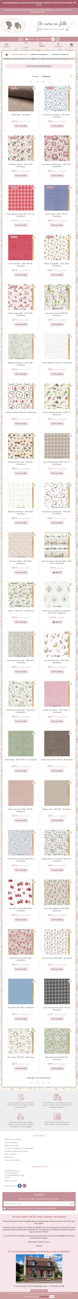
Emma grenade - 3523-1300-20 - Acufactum (20, 265)
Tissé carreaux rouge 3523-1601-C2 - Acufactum (21, 215)
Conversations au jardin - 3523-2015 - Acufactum (20, 661)
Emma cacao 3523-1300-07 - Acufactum (57, 760)
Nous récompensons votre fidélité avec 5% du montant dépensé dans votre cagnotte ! (20, 1101)
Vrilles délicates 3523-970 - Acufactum (57, 363)
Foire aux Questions (12, 1160)
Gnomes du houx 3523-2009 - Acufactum (21, 959)
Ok (52, 1296)
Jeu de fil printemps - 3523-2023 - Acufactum (57, 661)
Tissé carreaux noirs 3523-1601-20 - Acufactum (57, 1009)
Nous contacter (11, 1154)
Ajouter (57, 572)
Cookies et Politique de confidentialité (19, 1148)
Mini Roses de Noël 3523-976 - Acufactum (57, 1058)
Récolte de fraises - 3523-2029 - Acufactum (21, 165)
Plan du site (9, 1157)
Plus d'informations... (39, 1291)
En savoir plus (43, 1296)
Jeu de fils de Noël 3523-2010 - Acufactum (21, 909)
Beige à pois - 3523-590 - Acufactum (57, 809)
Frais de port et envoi (13, 1139)
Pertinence (57, 76)
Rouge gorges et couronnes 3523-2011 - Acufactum (57, 860)
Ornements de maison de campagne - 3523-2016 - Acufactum (57, 612)
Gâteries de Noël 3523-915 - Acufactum (21, 412)
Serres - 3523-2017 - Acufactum (20, 611)
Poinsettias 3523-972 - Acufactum (21, 1057)
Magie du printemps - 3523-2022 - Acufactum (21, 364)
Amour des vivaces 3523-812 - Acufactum (57, 314)
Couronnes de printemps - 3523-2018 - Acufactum (21, 711)
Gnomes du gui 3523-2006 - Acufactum (57, 958)
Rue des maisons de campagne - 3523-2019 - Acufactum (57, 562)
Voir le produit (21, 126)
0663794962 (45, 39)
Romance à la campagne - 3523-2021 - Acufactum (57, 513)
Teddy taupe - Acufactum (21, 115)
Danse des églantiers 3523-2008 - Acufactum (57, 909)
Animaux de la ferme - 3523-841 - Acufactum (21, 463)
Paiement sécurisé (12, 1145)
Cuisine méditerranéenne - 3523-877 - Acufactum (57, 413)
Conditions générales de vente (16, 1151)
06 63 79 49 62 (11, 1181)
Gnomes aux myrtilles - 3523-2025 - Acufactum (57, 116)
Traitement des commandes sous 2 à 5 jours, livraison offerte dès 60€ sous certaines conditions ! (57, 1101)
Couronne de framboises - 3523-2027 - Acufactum (57, 165)
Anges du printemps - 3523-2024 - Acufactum (21, 513)
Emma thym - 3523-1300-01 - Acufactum (21, 760)
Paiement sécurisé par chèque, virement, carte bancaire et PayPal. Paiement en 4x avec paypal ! (20, 1120)
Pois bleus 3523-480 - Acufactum (21, 1008)
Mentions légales (11, 1143)
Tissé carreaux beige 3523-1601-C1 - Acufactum (57, 463)
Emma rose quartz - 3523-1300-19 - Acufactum (57, 711)
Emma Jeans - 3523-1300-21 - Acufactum (57, 215)
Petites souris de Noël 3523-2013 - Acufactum (21, 860)
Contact (32, 39)
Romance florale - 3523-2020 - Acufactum (21, 562)
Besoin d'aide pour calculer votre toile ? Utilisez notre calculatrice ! (57, 1119)
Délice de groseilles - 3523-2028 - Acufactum (57, 265)
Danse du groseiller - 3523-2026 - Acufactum (21, 314)
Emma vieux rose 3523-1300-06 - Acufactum (21, 810)
